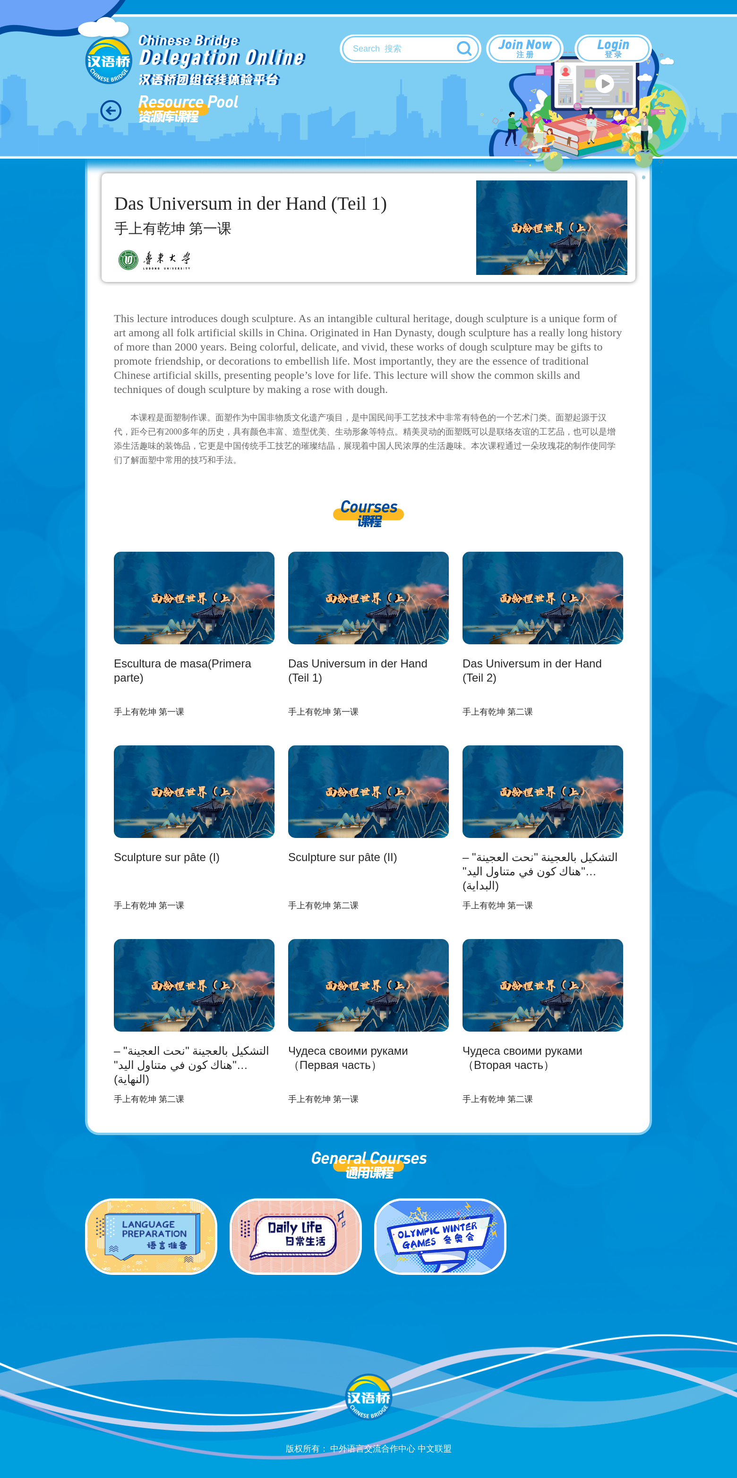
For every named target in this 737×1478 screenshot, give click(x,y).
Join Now (525, 47)
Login (613, 47)
